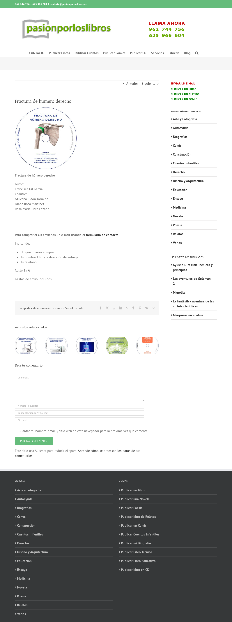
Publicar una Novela (135, 499)
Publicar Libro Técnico (136, 552)
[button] (196, 53)
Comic (177, 145)
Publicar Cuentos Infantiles (140, 534)
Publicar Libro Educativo (138, 561)
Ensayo (178, 198)
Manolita (179, 292)
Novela (178, 216)
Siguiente (148, 83)
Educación (180, 190)
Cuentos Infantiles (186, 163)
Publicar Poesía (132, 508)
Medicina (179, 207)
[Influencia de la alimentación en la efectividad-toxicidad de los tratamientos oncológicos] (117, 339)
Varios (177, 243)
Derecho (179, 172)
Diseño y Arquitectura (188, 181)
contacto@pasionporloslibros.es (68, 4)
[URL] (79, 420)
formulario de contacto (102, 235)
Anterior (132, 83)
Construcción (182, 154)
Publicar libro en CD (135, 570)
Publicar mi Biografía (136, 543)
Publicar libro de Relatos (138, 516)
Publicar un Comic (133, 525)
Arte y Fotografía (185, 119)
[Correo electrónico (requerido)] (79, 413)
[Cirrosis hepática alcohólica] (87, 339)
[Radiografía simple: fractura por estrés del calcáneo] (26, 339)
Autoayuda (180, 128)
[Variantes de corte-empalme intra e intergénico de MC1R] (147, 339)
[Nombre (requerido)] (79, 405)
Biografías (180, 137)
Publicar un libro (133, 490)
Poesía (177, 225)
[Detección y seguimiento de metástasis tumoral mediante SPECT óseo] (56, 339)
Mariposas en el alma (188, 315)
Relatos (178, 234)
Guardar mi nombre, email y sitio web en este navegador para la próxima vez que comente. (83, 431)
